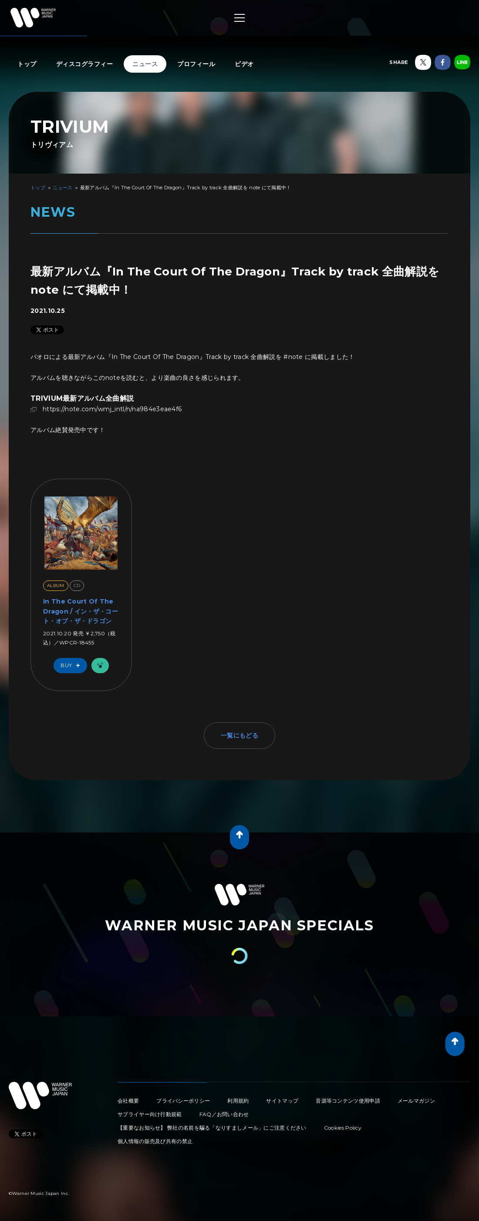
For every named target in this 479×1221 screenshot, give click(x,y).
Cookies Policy (342, 1127)
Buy (72, 665)
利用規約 (238, 1100)
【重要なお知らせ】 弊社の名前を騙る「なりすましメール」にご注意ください (212, 1127)
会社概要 (128, 1100)
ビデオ (244, 64)
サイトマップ (282, 1100)
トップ (27, 64)
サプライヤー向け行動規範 (150, 1114)
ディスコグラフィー (84, 64)
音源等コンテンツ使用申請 (348, 1100)
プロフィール (196, 64)
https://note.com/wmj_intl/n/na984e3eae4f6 (113, 409)
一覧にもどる (239, 735)
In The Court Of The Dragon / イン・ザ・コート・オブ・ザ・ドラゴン (80, 611)
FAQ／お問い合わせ (224, 1114)
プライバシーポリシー (183, 1100)
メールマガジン (416, 1100)
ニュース (145, 64)
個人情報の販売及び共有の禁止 (155, 1141)
